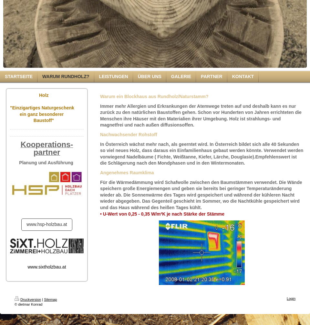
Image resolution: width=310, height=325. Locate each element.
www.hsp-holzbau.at (46, 224)
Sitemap (50, 299)
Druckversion (28, 299)
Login (291, 298)
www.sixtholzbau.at (46, 266)
